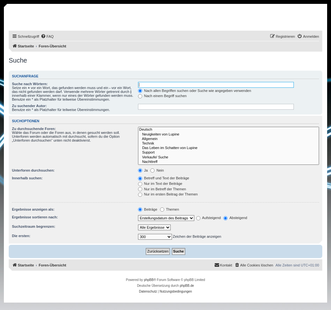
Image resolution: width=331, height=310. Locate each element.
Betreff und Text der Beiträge (163, 178)
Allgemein (229, 139)
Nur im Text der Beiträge (160, 183)
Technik (229, 143)
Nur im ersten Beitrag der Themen (168, 194)
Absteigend (235, 218)
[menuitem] (47, 36)
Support (229, 152)
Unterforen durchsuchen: (33, 170)
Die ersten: (21, 236)
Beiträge (147, 209)
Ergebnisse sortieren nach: (35, 217)
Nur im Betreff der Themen (162, 189)
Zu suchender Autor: (29, 106)
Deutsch (229, 129)
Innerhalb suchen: (27, 178)
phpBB (149, 280)
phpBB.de (187, 285)
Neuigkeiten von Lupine (229, 134)
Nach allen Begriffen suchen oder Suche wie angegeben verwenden (194, 91)
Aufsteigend (208, 218)
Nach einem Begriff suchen (162, 96)
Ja (143, 170)
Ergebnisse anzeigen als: (33, 209)
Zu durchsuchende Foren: (34, 129)
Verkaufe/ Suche (229, 157)
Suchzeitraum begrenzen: (33, 226)
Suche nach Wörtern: (30, 84)
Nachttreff (229, 162)
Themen (169, 209)
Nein (157, 170)
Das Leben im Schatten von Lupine (229, 148)
